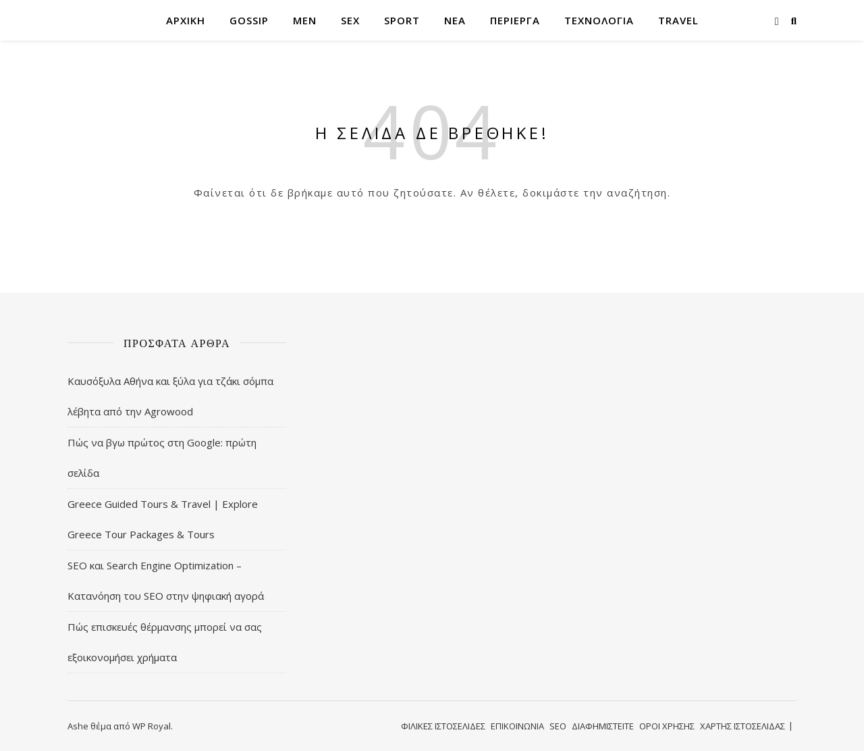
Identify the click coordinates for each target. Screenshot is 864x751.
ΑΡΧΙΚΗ (185, 20)
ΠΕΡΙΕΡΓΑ (515, 20)
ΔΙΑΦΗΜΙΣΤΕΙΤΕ (603, 726)
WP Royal (151, 726)
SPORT (402, 20)
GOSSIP (249, 20)
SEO (557, 726)
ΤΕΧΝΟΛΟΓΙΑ (599, 20)
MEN (305, 20)
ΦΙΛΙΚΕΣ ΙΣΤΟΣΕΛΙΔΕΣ (443, 726)
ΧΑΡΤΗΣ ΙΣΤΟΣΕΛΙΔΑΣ (742, 726)
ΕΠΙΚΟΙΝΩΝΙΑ (517, 726)
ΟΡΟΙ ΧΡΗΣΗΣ (667, 726)
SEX (350, 20)
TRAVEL (678, 20)
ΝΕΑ (455, 20)
